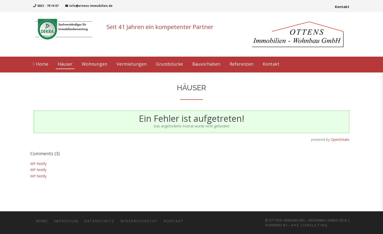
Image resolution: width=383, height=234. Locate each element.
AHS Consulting (309, 225)
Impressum (66, 221)
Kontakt (342, 6)
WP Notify (38, 163)
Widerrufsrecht (139, 221)
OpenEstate (340, 139)
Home (40, 221)
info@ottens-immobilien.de (89, 6)
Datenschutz (99, 221)
